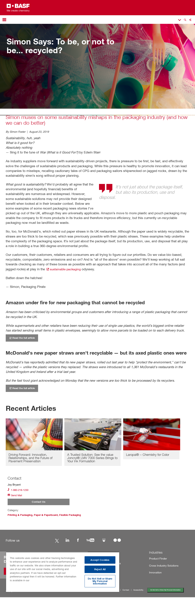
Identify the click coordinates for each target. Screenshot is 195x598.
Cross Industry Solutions (162, 566)
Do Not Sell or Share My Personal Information (165, 591)
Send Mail (15, 495)
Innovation (154, 573)
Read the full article (23, 338)
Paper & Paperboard (49, 516)
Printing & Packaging (21, 516)
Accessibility (138, 591)
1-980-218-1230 (19, 490)
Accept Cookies (99, 560)
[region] (62, 572)
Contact (125, 591)
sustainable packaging (64, 269)
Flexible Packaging (75, 516)
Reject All (99, 569)
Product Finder (156, 559)
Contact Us (38, 502)
